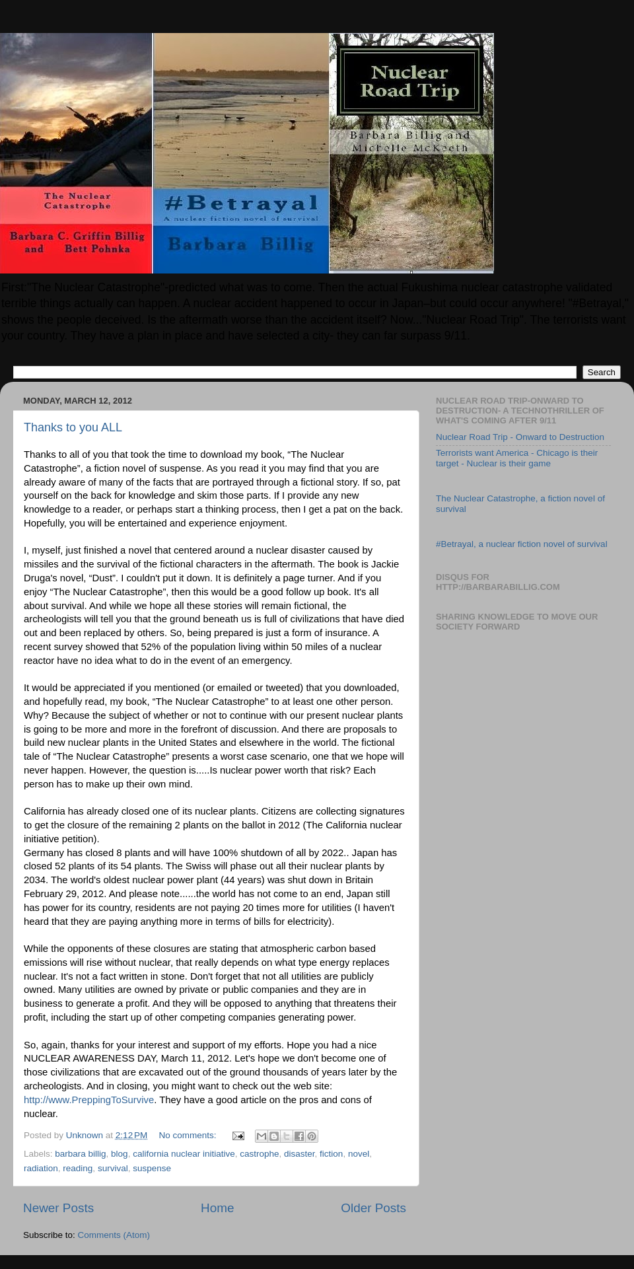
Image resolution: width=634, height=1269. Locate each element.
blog (119, 1154)
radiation (41, 1168)
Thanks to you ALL (73, 427)
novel (358, 1154)
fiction (331, 1154)
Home (217, 1208)
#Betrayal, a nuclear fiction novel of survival (522, 544)
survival (113, 1168)
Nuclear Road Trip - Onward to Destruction (520, 437)
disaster (299, 1154)
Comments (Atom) (114, 1235)
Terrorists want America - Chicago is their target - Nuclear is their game (517, 458)
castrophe (259, 1154)
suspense (152, 1168)
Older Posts (373, 1208)
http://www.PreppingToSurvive (89, 1100)
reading (77, 1168)
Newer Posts (58, 1208)
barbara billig (80, 1154)
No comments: (189, 1135)
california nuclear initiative (184, 1154)
